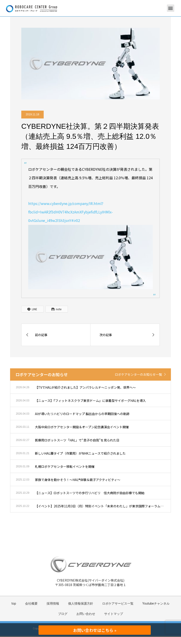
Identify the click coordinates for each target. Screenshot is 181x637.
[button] (170, 8)
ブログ (62, 614)
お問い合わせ (85, 614)
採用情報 (53, 603)
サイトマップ (113, 614)
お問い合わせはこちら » (94, 630)
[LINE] (32, 309)
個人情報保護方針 (80, 603)
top (13, 603)
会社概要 (31, 603)
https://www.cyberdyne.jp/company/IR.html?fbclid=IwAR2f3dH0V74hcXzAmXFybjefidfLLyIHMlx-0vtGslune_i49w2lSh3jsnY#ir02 (70, 212)
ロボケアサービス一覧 (118, 603)
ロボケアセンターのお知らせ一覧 (138, 374)
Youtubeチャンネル (156, 603)
